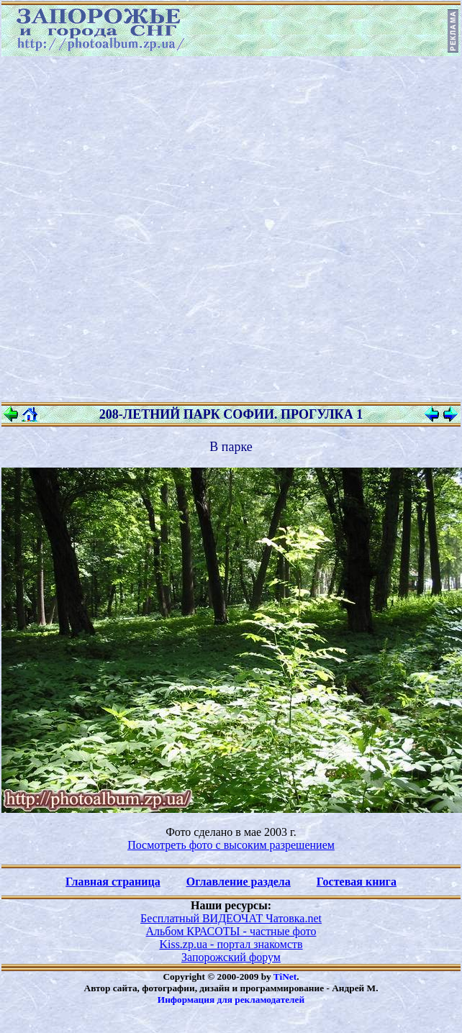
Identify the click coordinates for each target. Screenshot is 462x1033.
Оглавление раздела (238, 881)
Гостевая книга (357, 881)
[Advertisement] (173, 229)
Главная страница (112, 881)
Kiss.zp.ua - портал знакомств (230, 944)
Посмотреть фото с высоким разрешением (231, 845)
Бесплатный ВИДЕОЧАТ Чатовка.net (231, 918)
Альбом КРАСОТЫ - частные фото (231, 931)
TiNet (284, 976)
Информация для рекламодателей (231, 999)
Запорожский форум (231, 957)
